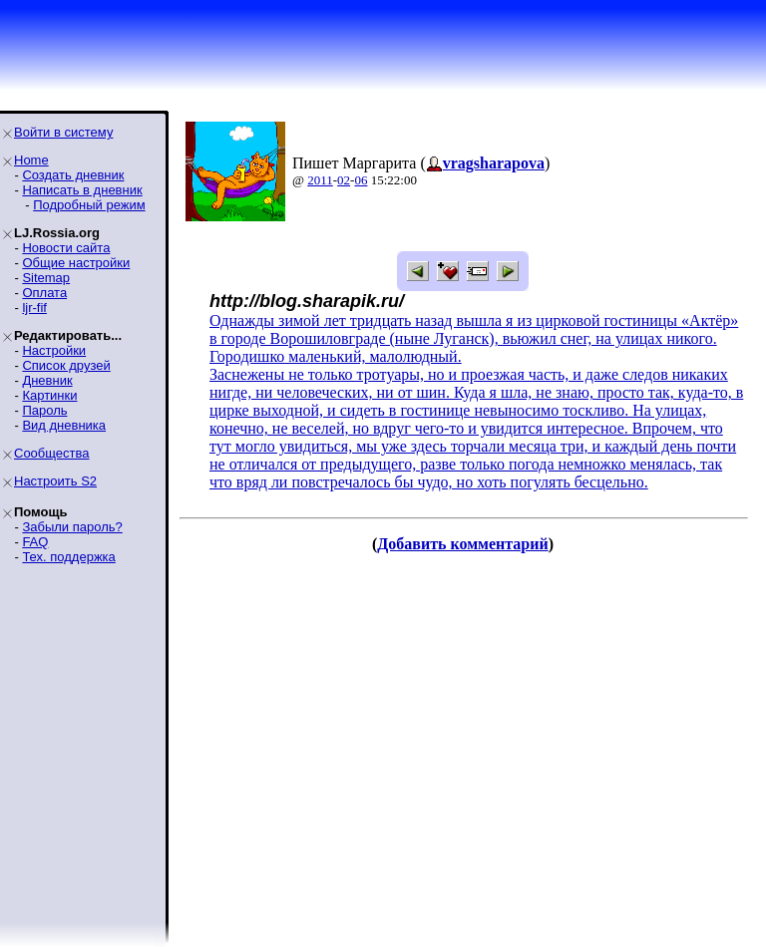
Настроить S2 (55, 481)
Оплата (44, 292)
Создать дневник (73, 174)
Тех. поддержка (68, 556)
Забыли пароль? (72, 526)
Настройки (54, 350)
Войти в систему (63, 132)
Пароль (44, 410)
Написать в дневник (82, 189)
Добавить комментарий (462, 543)
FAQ (35, 541)
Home (31, 160)
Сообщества (52, 453)
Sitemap (46, 277)
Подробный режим (89, 204)
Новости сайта (66, 247)
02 (343, 179)
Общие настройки (76, 262)
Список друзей (66, 365)
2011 (320, 179)
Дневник (47, 380)
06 (360, 179)
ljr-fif (34, 307)
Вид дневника (64, 425)
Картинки (49, 395)
